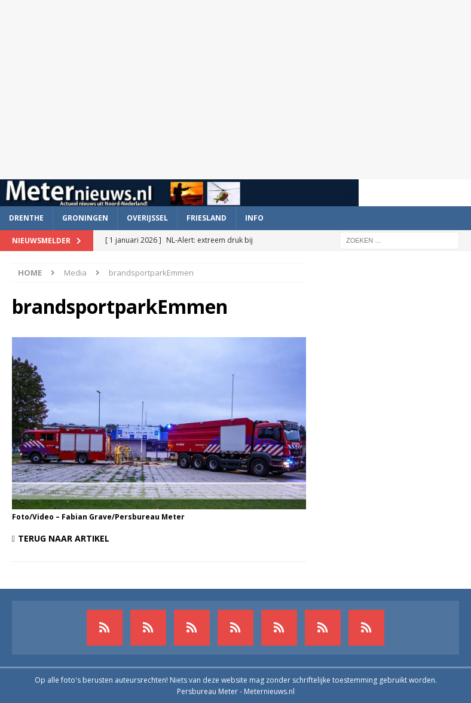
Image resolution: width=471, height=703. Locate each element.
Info (254, 218)
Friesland (206, 218)
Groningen (85, 218)
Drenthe (26, 218)
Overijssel (147, 218)
